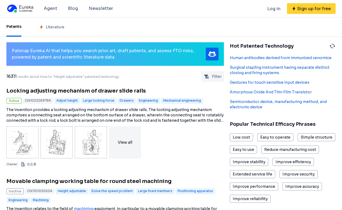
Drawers (127, 100)
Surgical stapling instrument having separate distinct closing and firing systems (279, 70)
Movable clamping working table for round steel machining (89, 181)
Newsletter (101, 8)
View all (125, 142)
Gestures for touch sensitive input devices (269, 82)
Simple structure (316, 137)
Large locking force (98, 100)
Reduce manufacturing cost (290, 149)
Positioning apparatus (195, 191)
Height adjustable (72, 191)
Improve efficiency (293, 161)
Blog (73, 8)
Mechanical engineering (182, 100)
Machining (41, 200)
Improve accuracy (302, 186)
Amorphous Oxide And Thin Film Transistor (271, 92)
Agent (50, 8)
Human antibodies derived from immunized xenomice (281, 57)
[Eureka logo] (19, 9)
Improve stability (249, 161)
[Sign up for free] (311, 8)
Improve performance (254, 186)
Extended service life (252, 174)
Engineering (148, 100)
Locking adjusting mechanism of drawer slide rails (76, 90)
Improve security (298, 174)
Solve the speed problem (112, 191)
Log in (274, 9)
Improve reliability (250, 198)
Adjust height (67, 100)
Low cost (241, 137)
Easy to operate (275, 137)
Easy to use (243, 149)
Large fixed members (155, 191)
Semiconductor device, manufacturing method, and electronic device (278, 104)
